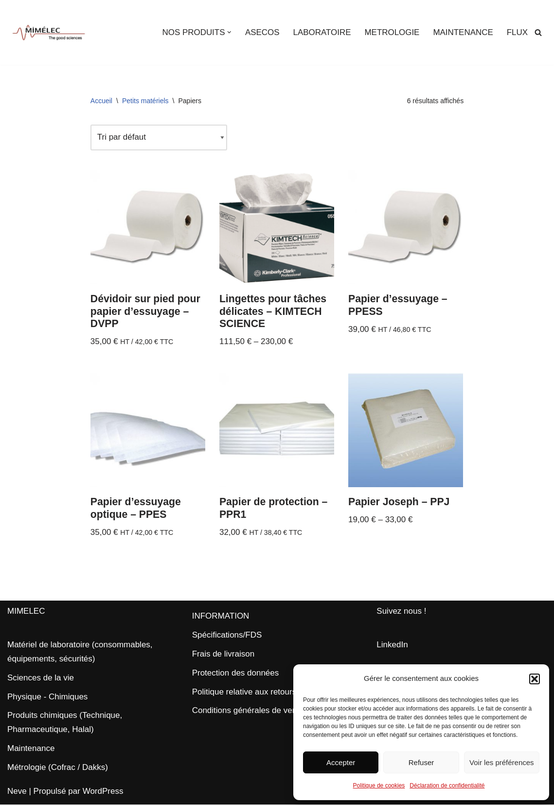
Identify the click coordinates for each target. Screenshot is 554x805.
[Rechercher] (538, 32)
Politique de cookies (379, 785)
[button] (534, 679)
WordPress (103, 791)
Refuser (421, 762)
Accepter (340, 762)
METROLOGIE (391, 32)
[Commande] (159, 137)
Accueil (101, 101)
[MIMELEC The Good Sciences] (48, 32)
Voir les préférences (501, 762)
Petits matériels (145, 101)
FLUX (517, 32)
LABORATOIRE (321, 32)
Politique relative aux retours (244, 692)
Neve (17, 791)
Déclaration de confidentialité (447, 785)
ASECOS (261, 32)
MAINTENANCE (463, 32)
